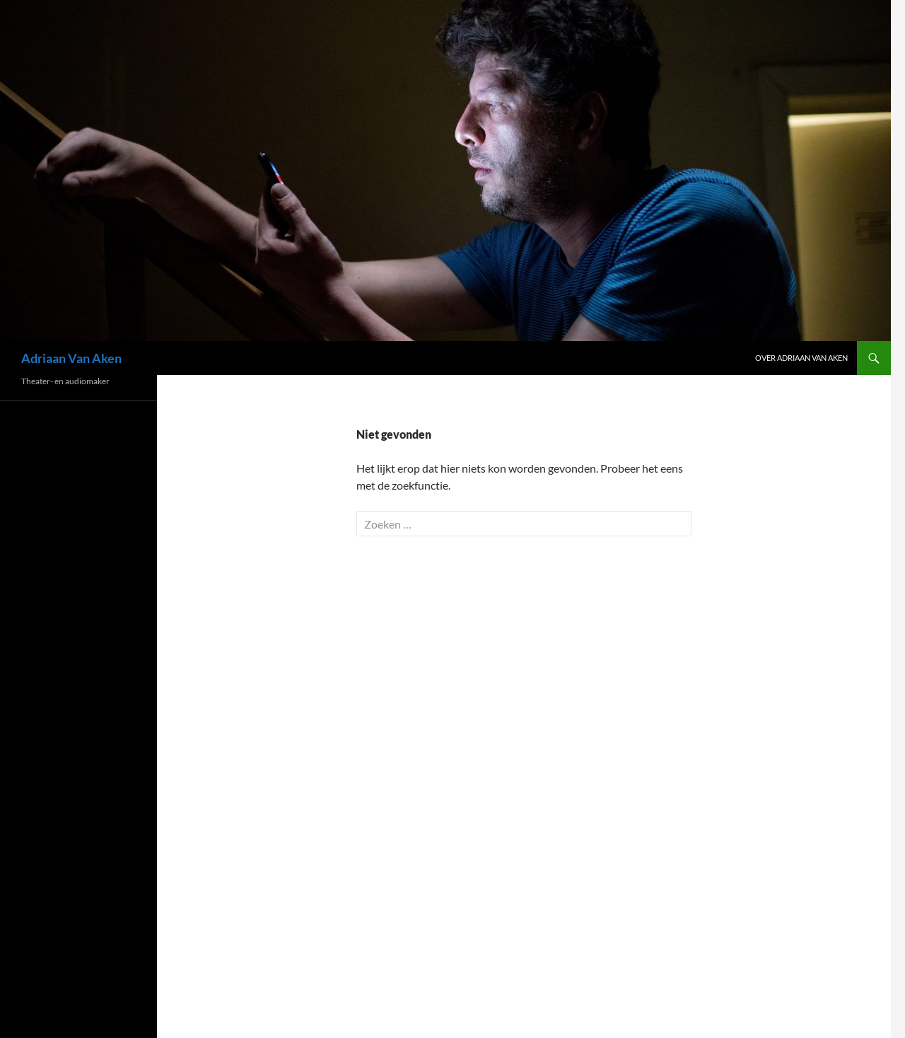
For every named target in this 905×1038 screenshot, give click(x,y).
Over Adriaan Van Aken (801, 357)
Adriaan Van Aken (71, 358)
